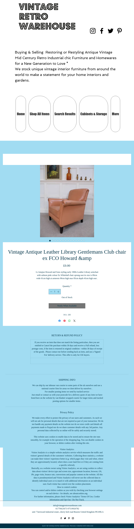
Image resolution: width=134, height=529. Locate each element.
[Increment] (58, 291)
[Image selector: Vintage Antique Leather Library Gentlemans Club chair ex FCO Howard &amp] (50, 240)
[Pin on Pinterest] (64, 320)
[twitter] (110, 31)
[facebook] (101, 31)
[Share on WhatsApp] (69, 320)
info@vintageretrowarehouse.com (67, 505)
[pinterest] (119, 31)
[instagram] (93, 31)
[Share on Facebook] (59, 320)
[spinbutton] (55, 291)
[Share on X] (74, 320)
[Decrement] (51, 291)
